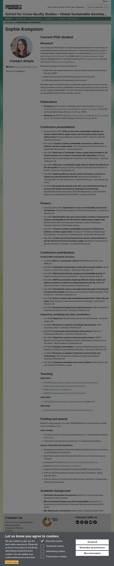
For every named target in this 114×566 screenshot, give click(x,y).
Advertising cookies (53, 551)
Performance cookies (54, 557)
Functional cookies (52, 546)
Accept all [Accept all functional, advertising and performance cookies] (92, 542)
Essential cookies (52, 540)
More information (92, 553)
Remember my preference (92, 547)
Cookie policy (11, 562)
